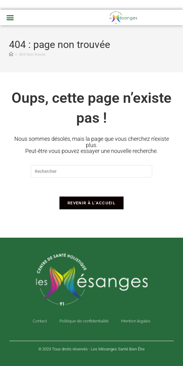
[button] (10, 17)
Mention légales (135, 321)
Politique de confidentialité (84, 321)
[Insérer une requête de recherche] (91, 171)
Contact (40, 321)
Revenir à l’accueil (91, 203)
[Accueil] (11, 54)
